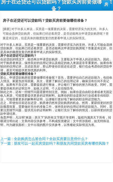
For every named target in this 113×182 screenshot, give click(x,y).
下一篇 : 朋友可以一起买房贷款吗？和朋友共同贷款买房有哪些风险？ (54, 143)
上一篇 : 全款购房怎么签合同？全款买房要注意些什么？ (44, 139)
